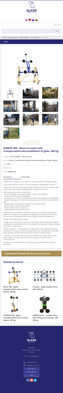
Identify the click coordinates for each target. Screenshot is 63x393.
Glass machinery (13, 37)
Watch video (25, 177)
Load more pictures (31, 143)
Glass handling (24, 37)
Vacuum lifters (34, 37)
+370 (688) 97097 (31, 362)
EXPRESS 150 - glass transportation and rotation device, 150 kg (15, 317)
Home (4, 37)
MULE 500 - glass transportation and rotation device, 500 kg (15, 289)
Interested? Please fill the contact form (27, 253)
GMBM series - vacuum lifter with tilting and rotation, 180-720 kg (45, 317)
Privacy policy (31, 372)
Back (6, 42)
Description (7, 177)
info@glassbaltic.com (33, 365)
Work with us (32, 369)
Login (31, 375)
